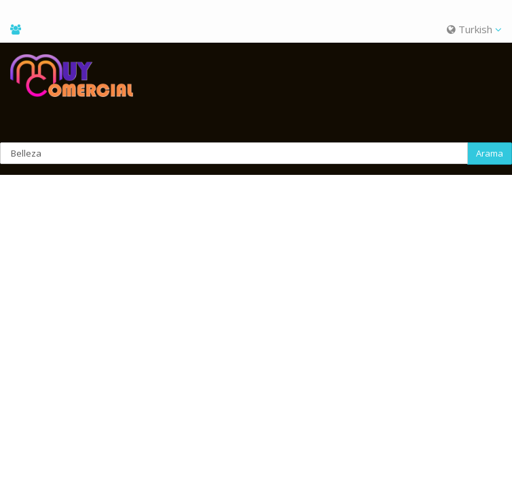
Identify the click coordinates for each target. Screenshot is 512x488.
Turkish (474, 29)
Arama (489, 153)
